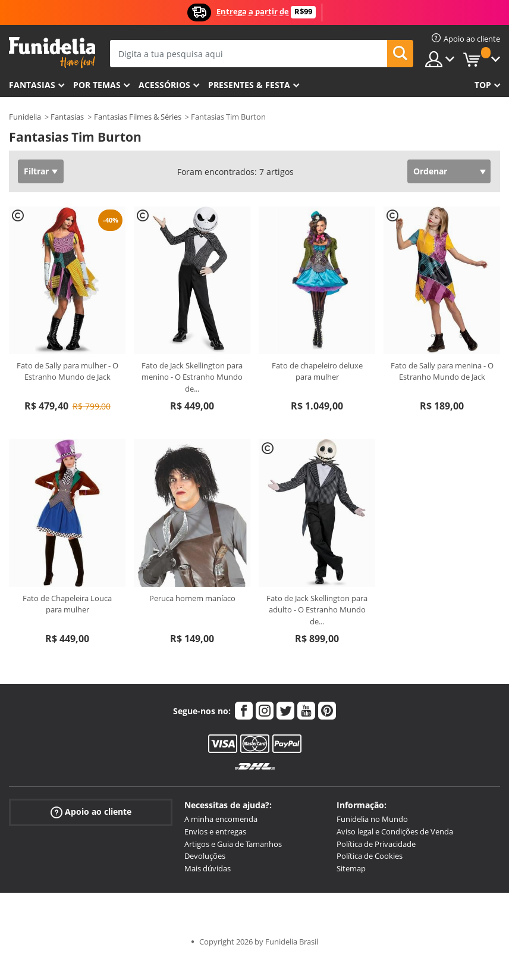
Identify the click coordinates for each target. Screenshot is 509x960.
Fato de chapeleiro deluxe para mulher (317, 371)
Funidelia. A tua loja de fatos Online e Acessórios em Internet (52, 52)
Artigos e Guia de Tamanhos (233, 844)
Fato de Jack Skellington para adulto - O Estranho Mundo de (316, 610)
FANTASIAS (32, 84)
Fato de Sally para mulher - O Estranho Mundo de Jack (67, 371)
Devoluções (204, 855)
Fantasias (67, 116)
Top (483, 84)
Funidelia (25, 116)
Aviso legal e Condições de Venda (395, 831)
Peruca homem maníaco (192, 598)
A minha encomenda (220, 819)
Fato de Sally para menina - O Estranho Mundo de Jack (442, 371)
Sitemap (351, 868)
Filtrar (36, 171)
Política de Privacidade (376, 844)
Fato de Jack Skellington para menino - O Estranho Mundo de (192, 377)
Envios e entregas (215, 831)
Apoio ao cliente (91, 812)
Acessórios (164, 84)
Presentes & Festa (249, 84)
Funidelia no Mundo (372, 819)
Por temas (97, 84)
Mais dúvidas (207, 868)
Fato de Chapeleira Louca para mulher (67, 604)
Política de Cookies (370, 855)
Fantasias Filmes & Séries (137, 116)
